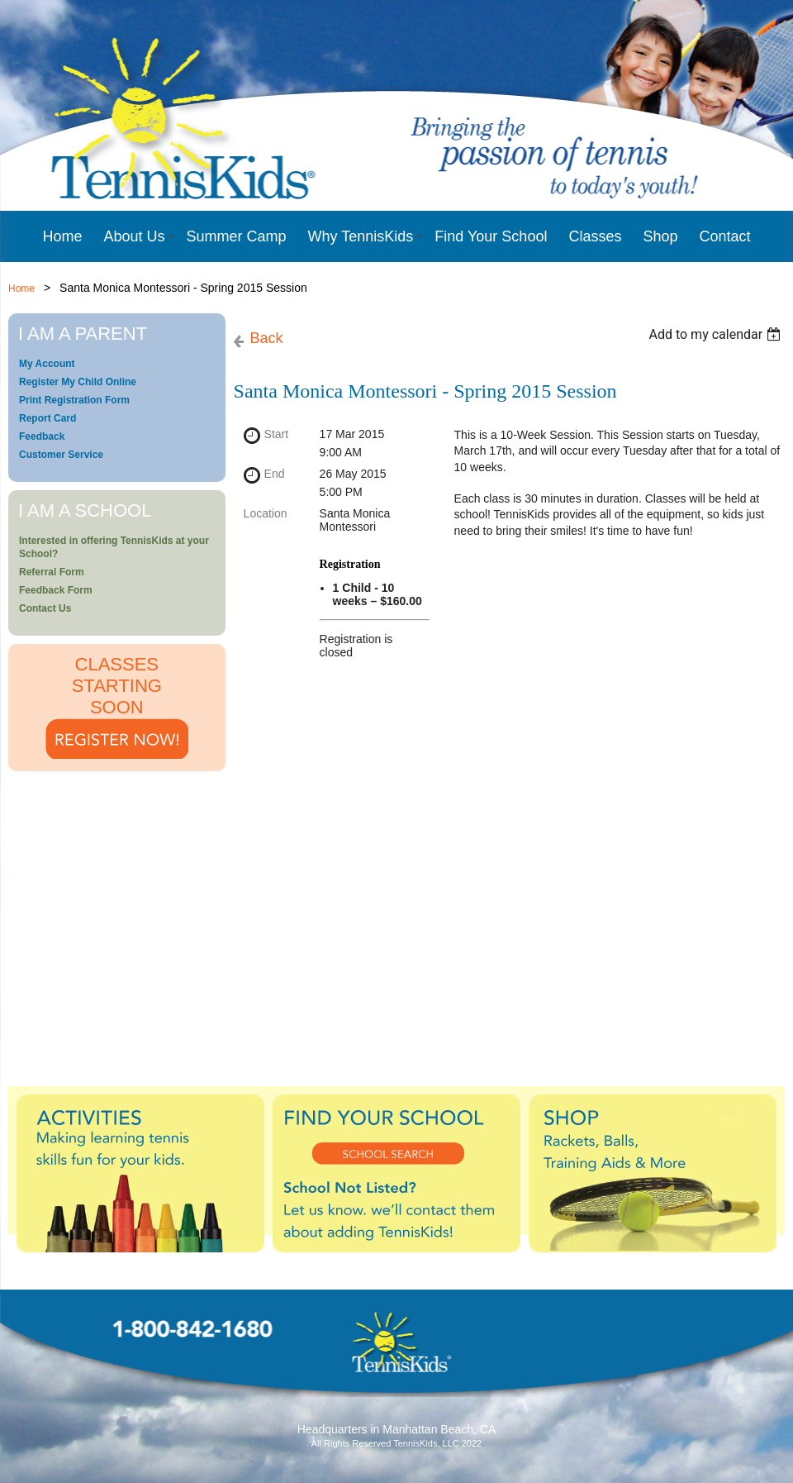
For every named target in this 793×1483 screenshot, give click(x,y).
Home (21, 288)
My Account (47, 364)
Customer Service (61, 454)
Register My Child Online (77, 382)
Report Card (47, 418)
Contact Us (45, 608)
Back (266, 338)
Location (265, 513)
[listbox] (716, 334)
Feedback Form (56, 590)
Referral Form (51, 572)
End (274, 473)
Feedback (41, 436)
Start (276, 434)
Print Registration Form (74, 400)
